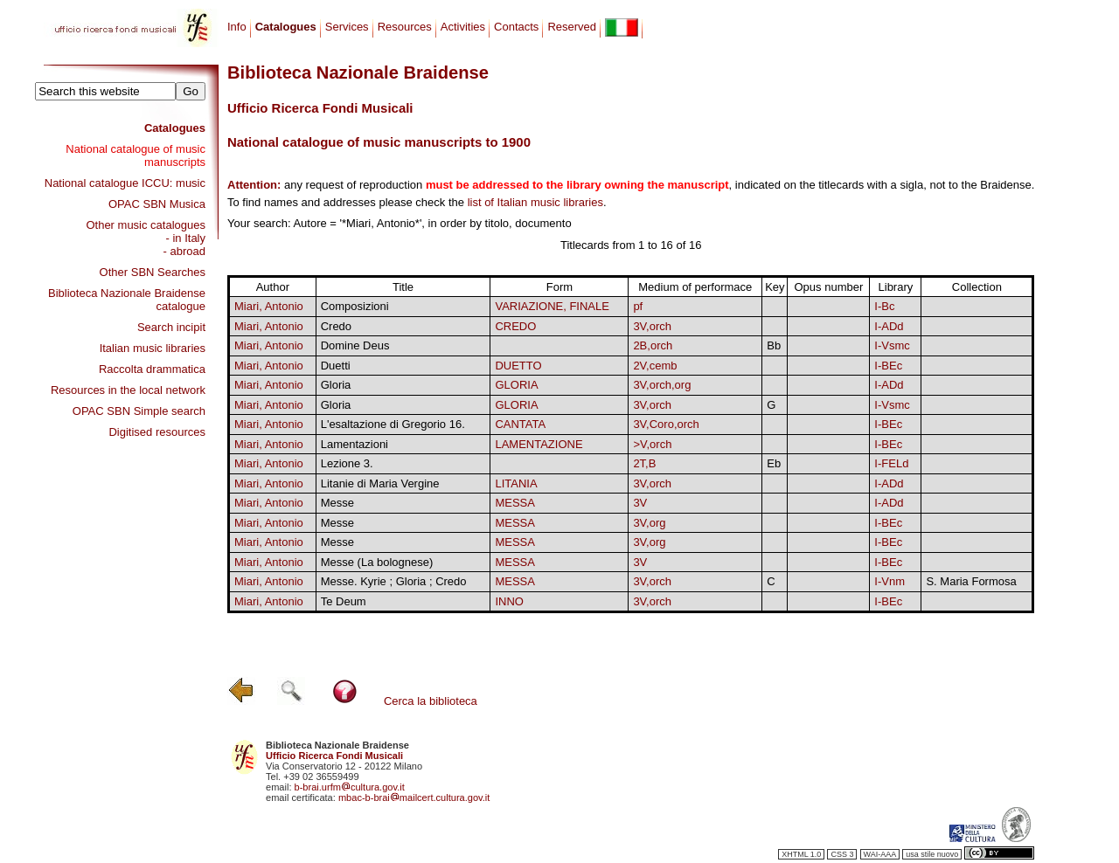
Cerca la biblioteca (430, 701)
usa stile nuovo (932, 854)
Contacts (516, 26)
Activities (463, 26)
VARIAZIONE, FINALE (552, 306)
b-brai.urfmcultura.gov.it (350, 787)
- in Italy (185, 238)
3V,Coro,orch (666, 424)
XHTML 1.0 (801, 854)
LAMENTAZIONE (538, 444)
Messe (337, 502)
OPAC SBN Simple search (139, 411)
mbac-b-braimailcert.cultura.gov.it (414, 797)
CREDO (515, 326)
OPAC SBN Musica (156, 204)
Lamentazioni (354, 444)
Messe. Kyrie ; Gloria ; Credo (394, 581)
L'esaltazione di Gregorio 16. (393, 424)
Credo (336, 326)
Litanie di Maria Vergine (380, 483)
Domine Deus (355, 345)
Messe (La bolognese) (377, 562)
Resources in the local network (128, 390)
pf (638, 306)
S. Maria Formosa (971, 581)
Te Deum (343, 601)
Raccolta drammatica (152, 369)
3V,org (649, 522)
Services (347, 26)
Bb (774, 345)
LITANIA (516, 483)
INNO (509, 601)
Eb (774, 463)
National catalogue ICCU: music (125, 183)
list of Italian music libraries (535, 202)
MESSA (515, 502)
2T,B (644, 463)
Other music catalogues (145, 224)
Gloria (336, 384)
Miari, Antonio (268, 306)
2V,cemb (655, 365)
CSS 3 (842, 854)
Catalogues (174, 128)
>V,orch (652, 444)
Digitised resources (156, 431)
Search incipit (171, 327)
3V (640, 502)
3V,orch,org (662, 384)
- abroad (184, 251)
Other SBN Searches (152, 272)
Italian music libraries (152, 348)
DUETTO (518, 365)
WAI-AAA (880, 854)
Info (237, 26)
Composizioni (355, 306)
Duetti (336, 365)
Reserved (571, 26)
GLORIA (516, 384)
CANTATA (520, 424)
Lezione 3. (347, 463)
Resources (405, 26)
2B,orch (652, 345)
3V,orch (652, 326)
